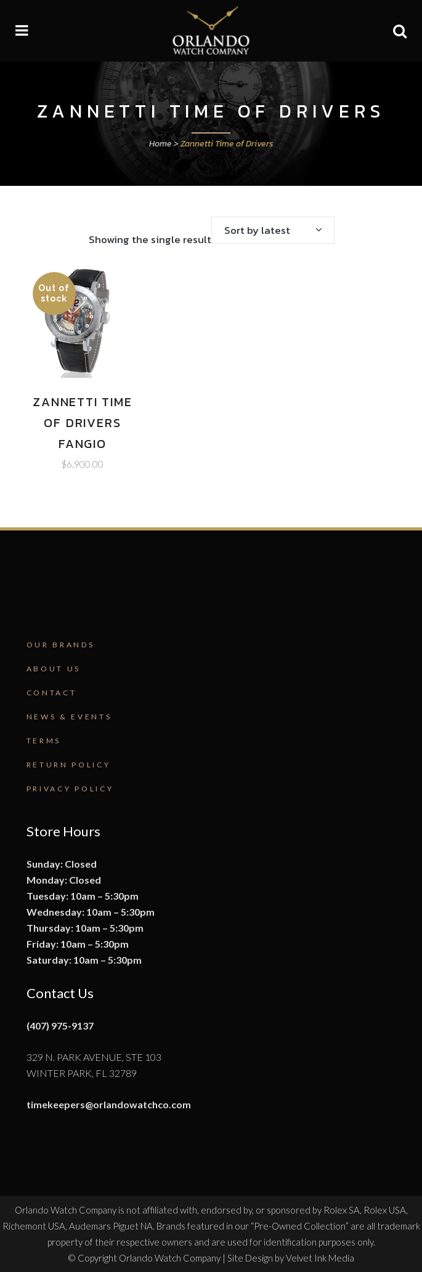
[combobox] (273, 230)
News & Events (69, 716)
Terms (44, 740)
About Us (53, 668)
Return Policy (68, 764)
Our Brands (60, 644)
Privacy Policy (70, 788)
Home (160, 143)
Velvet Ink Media (320, 1257)
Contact (51, 692)
